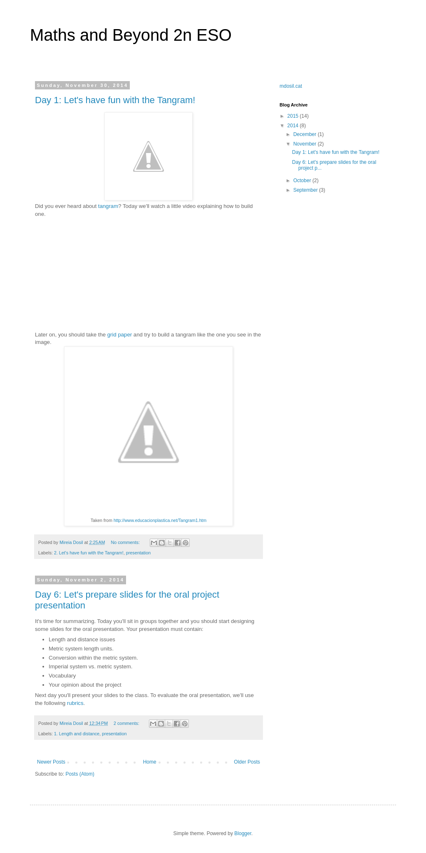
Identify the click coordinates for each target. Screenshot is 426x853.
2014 (293, 126)
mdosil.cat (291, 86)
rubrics (75, 703)
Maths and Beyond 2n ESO (131, 35)
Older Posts (247, 762)
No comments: (126, 542)
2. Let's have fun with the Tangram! (89, 552)
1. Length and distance (76, 733)
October (302, 180)
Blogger (242, 833)
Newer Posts (51, 762)
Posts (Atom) (79, 774)
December (305, 134)
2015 (293, 116)
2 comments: (127, 723)
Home (149, 762)
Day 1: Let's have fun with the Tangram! (115, 100)
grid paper (119, 334)
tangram (108, 206)
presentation (138, 552)
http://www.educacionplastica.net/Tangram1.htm (160, 520)
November (305, 144)
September (306, 190)
